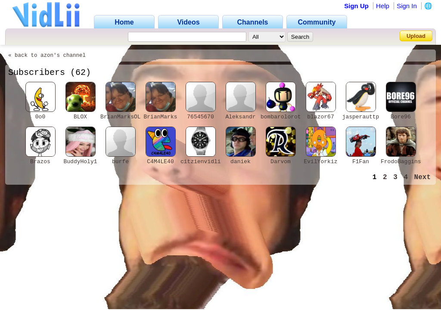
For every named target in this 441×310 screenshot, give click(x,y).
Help (382, 5)
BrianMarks (160, 117)
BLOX (80, 117)
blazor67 (320, 117)
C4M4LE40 (160, 161)
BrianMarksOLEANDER (130, 117)
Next (422, 177)
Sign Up (356, 5)
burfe (120, 161)
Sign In (407, 5)
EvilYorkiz (320, 161)
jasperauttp (360, 117)
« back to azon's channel (47, 56)
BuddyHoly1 (80, 161)
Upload (416, 36)
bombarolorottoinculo (294, 117)
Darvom (280, 161)
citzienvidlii (202, 161)
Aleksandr (240, 117)
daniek (240, 161)
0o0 (40, 117)
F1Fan (360, 161)
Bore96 (401, 117)
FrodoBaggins (401, 161)
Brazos (40, 161)
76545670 (200, 117)
